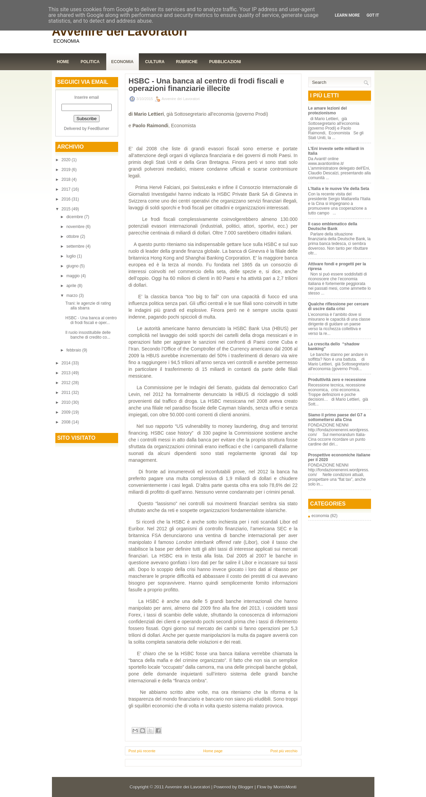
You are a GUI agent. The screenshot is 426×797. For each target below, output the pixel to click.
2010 (66, 402)
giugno (72, 266)
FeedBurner (98, 128)
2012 (66, 382)
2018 (66, 179)
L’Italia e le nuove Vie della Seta (338, 188)
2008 (66, 422)
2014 (66, 363)
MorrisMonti (284, 787)
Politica (90, 61)
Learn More (347, 15)
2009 (66, 412)
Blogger (246, 787)
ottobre (73, 236)
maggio (73, 275)
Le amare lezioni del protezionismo (327, 110)
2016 (66, 199)
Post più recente (142, 751)
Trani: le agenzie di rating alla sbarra (88, 305)
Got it (373, 15)
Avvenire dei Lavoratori (119, 31)
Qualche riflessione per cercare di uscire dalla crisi (338, 306)
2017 (66, 189)
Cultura (155, 61)
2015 (66, 209)
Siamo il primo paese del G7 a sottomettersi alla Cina (337, 417)
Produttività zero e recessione (337, 379)
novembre (76, 226)
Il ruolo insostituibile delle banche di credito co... (87, 335)
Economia (122, 61)
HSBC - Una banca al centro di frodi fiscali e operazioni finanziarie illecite (206, 84)
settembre (76, 246)
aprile (71, 285)
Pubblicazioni (225, 61)
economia (320, 515)
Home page (213, 751)
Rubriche (187, 61)
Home (63, 61)
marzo (72, 295)
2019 (66, 169)
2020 (66, 159)
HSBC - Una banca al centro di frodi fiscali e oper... (90, 320)
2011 (66, 392)
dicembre (75, 216)
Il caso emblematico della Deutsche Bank (332, 226)
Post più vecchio (283, 751)
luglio (71, 256)
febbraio (74, 350)
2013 (66, 373)
